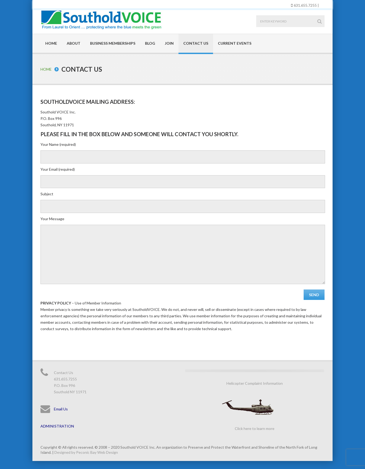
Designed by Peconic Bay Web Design (86, 452)
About (73, 43)
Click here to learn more (254, 428)
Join (169, 43)
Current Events (234, 43)
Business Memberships (112, 43)
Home (51, 43)
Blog (150, 43)
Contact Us (195, 43)
